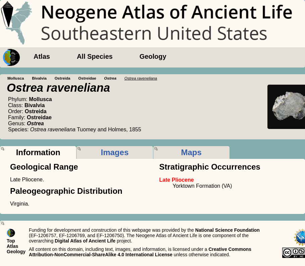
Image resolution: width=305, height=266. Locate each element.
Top (11, 240)
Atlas (42, 56)
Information (38, 152)
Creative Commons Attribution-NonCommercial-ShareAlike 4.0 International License (140, 252)
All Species (95, 56)
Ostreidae (87, 78)
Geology (153, 56)
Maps (191, 152)
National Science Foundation (227, 230)
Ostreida (62, 78)
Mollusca (15, 78)
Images (115, 152)
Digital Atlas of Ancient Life (85, 240)
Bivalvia (39, 78)
